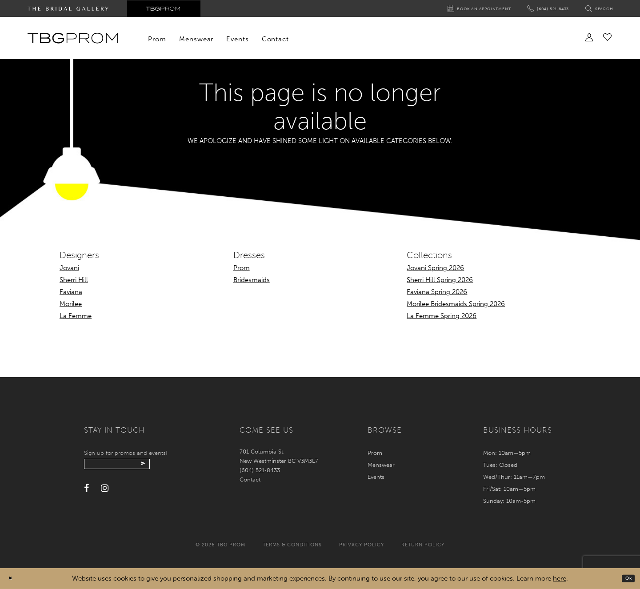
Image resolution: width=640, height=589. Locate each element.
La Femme (76, 316)
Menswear (381, 465)
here (559, 578)
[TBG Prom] (72, 38)
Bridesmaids (251, 280)
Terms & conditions (292, 545)
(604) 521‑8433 (260, 470)
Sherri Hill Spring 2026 (440, 280)
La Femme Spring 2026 (441, 316)
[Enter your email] (134, 466)
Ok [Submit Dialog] (625, 578)
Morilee (71, 304)
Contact (250, 479)
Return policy (422, 545)
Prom (241, 268)
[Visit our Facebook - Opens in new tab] (86, 493)
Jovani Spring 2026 (435, 268)
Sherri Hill (74, 280)
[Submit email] (174, 466)
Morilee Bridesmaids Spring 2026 (456, 304)
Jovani (69, 268)
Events (376, 477)
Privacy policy (361, 545)
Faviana (71, 292)
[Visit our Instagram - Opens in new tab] (104, 493)
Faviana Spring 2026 (437, 292)
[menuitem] (157, 39)
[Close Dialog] (13, 578)
